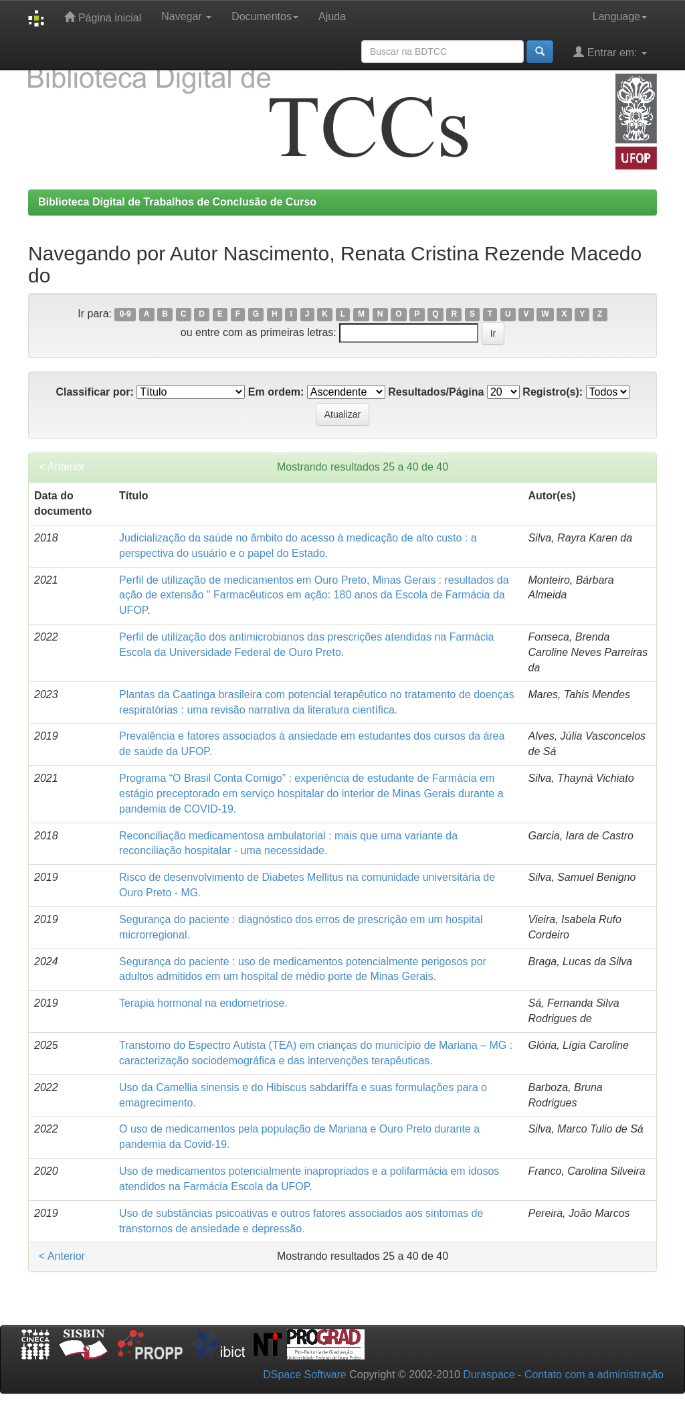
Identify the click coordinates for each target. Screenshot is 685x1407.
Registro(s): (552, 392)
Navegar (186, 16)
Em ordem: (276, 392)
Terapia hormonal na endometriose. (203, 1003)
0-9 (125, 314)
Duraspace (488, 1374)
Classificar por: (94, 392)
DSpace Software (305, 1374)
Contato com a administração (594, 1374)
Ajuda (332, 16)
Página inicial (102, 17)
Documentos (264, 16)
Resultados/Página (436, 392)
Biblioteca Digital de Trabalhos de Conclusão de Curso (177, 202)
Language (620, 16)
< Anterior (62, 467)
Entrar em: (610, 52)
